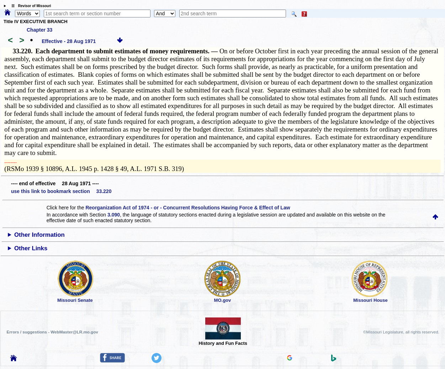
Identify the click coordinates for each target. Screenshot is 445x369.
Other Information (39, 234)
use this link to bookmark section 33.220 (61, 191)
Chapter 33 (39, 30)
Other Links (30, 248)
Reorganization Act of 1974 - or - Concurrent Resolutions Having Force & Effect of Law (187, 207)
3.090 (113, 215)
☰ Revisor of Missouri (29, 6)
